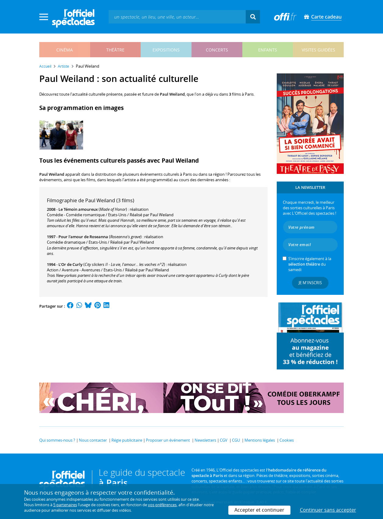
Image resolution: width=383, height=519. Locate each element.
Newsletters (205, 440)
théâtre (115, 50)
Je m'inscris (310, 282)
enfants (267, 50)
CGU (236, 440)
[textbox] (177, 16)
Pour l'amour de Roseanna (83, 236)
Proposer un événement (168, 440)
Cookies (286, 440)
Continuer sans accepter (328, 510)
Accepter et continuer (259, 510)
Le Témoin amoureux (78, 209)
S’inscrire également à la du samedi (309, 264)
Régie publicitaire (126, 440)
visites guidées (318, 50)
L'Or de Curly (70, 264)
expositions (166, 50)
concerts (217, 50)
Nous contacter (93, 440)
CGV (223, 440)
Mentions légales (259, 440)
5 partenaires (65, 504)
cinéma (64, 50)
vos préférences (162, 504)
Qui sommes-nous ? (57, 440)
